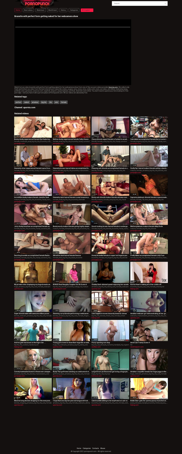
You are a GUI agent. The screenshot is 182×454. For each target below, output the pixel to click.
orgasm (126, 345)
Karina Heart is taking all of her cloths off (145, 284)
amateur (35, 102)
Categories (74, 10)
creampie (23, 141)
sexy (105, 170)
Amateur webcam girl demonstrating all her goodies (149, 313)
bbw (115, 170)
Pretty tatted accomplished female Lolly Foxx (147, 255)
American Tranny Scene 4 (140, 342)
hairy (89, 228)
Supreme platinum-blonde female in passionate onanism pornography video (149, 197)
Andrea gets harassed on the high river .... (30, 342)
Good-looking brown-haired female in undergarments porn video (110, 226)
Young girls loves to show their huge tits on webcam (72, 342)
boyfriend (102, 403)
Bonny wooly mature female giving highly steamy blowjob (72, 226)
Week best (40, 10)
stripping (23, 403)
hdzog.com (134, 289)
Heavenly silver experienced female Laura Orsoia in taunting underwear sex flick (33, 168)
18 (143, 199)
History (63, 10)
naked (26, 102)
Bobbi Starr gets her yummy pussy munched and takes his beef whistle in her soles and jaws (149, 401)
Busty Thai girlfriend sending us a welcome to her (72, 372)
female (63, 102)
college (77, 287)
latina (55, 170)
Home (18, 10)
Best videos (28, 10)
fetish (108, 316)
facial (80, 141)
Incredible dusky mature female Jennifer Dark (31, 197)
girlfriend (56, 374)
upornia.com (29, 107)
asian (62, 374)
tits (50, 102)
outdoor (26, 345)
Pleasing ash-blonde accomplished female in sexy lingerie (110, 168)
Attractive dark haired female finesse (67, 255)
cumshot (86, 141)
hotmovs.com (97, 376)
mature (50, 141)
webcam (47, 287)
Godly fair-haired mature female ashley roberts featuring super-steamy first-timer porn (149, 168)
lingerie (139, 141)
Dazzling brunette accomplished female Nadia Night (33, 255)
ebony (109, 287)
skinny (87, 403)
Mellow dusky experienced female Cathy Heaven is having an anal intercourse (72, 139)
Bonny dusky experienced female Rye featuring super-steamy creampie (33, 139)
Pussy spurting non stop (101, 342)
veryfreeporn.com (59, 289)
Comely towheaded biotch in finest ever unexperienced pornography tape (33, 372)
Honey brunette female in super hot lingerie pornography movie (110, 255)
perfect (18, 102)
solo (56, 102)
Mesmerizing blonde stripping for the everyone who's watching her (33, 401)
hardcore (32, 345)
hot (106, 258)
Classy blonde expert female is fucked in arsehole (110, 139)
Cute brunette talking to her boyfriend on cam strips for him (110, 401)
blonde (94, 141)
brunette (43, 141)
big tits (43, 102)
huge (16, 287)
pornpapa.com (19, 143)
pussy (132, 403)
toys (108, 374)
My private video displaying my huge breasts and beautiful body (33, 284)
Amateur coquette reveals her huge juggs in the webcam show (149, 372)
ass (144, 287)
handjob (117, 345)
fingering (87, 316)
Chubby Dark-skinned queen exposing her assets (110, 284)
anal (29, 141)
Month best (52, 10)
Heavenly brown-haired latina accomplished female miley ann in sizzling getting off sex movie (72, 168)
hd (81, 287)
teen (146, 199)
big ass (140, 287)
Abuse (102, 448)
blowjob (68, 228)
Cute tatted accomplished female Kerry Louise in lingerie (149, 139)
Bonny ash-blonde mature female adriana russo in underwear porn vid (110, 197)
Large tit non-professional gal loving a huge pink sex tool (110, 372)
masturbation (84, 170)
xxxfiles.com (96, 347)
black (73, 258)
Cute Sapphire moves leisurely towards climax (109, 313)
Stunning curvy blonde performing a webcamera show (72, 313)
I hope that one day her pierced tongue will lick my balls (72, 401)
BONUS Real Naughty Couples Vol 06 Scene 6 (70, 284)
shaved (159, 287)
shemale (81, 199)
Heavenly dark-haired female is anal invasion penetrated (72, 197)
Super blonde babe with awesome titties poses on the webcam (33, 313)
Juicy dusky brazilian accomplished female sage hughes (33, 226)
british (123, 316)
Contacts (95, 448)
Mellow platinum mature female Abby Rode (146, 226)
